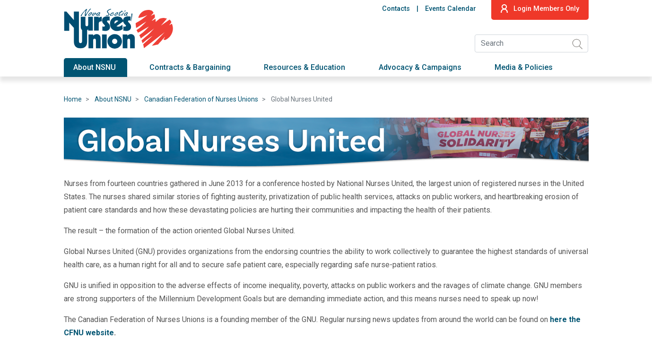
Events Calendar (450, 9)
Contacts (396, 9)
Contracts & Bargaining (190, 67)
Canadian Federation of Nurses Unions (201, 99)
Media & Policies (524, 67)
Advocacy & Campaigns (420, 67)
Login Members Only (540, 8)
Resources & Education (304, 67)
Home (73, 99)
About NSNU (94, 67)
